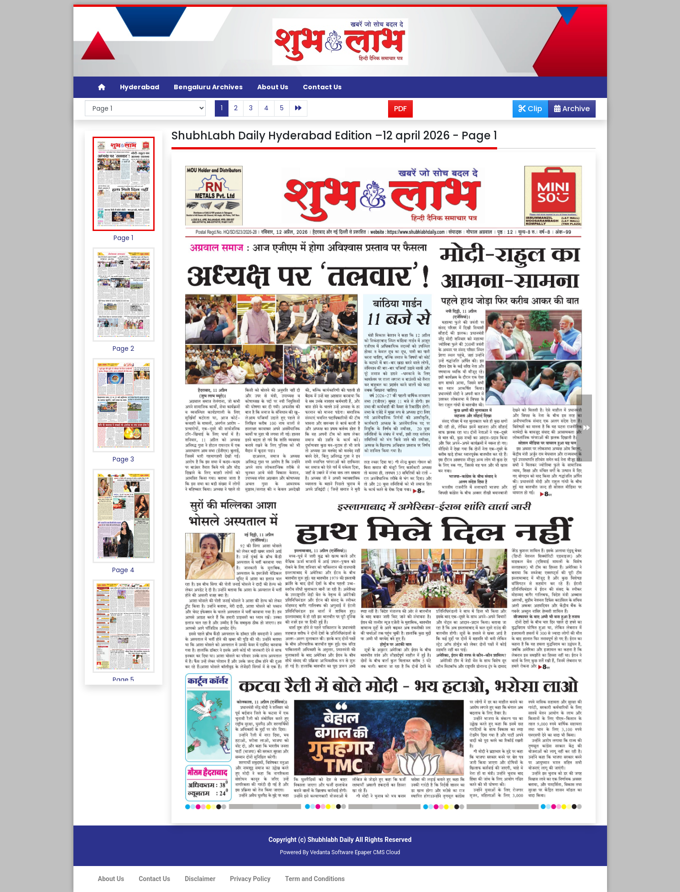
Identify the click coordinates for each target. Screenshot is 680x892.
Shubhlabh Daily (330, 839)
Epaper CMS (370, 852)
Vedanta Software (331, 852)
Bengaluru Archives (208, 87)
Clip (530, 108)
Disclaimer (200, 878)
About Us (272, 87)
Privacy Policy (250, 878)
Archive (569, 110)
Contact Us (322, 87)
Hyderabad (139, 87)
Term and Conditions (315, 878)
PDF (400, 108)
